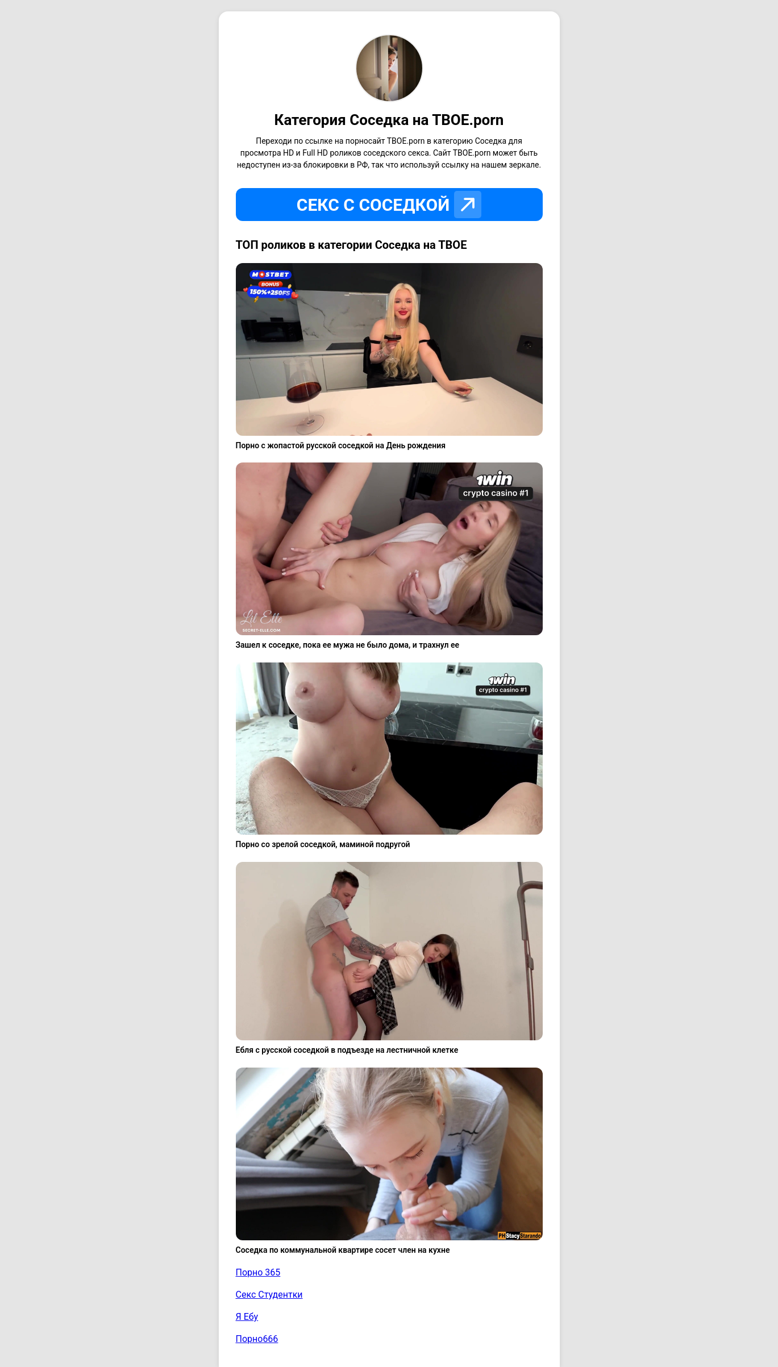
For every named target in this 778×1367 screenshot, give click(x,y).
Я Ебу (247, 1316)
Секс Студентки (269, 1294)
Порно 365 (258, 1272)
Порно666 (257, 1338)
